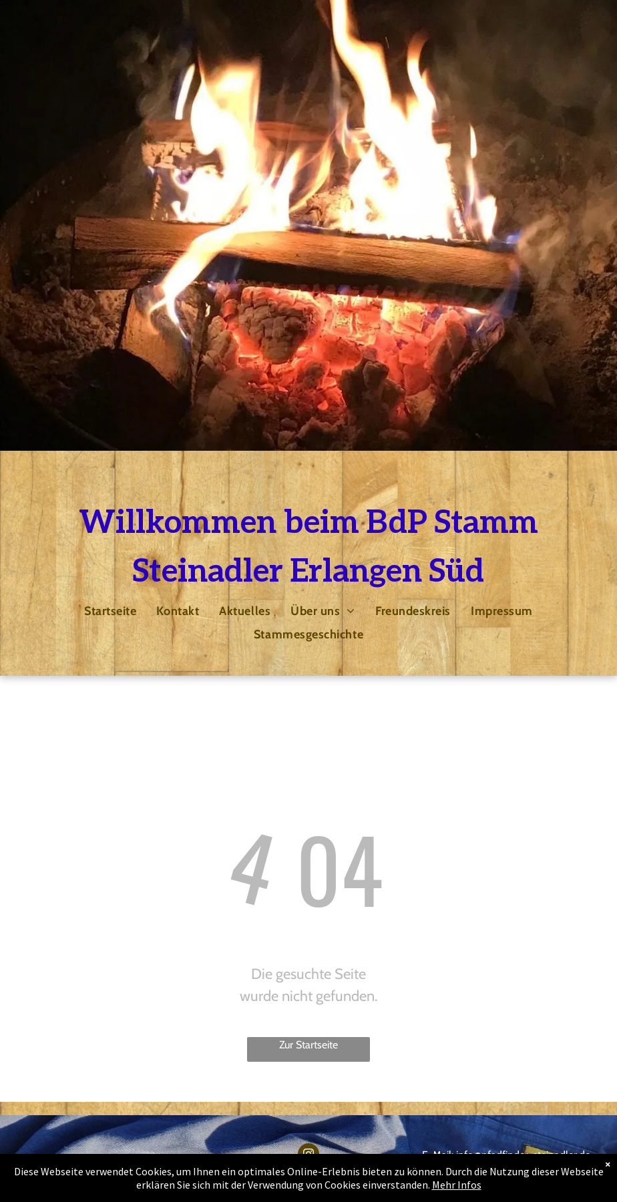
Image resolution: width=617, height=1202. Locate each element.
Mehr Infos (456, 1184)
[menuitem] (110, 610)
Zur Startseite (308, 1044)
